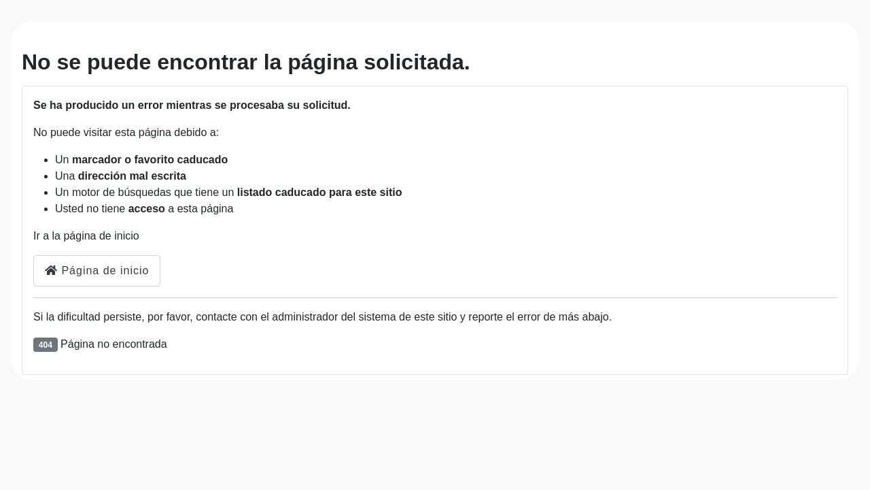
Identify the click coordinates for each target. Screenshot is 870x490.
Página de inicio (97, 270)
